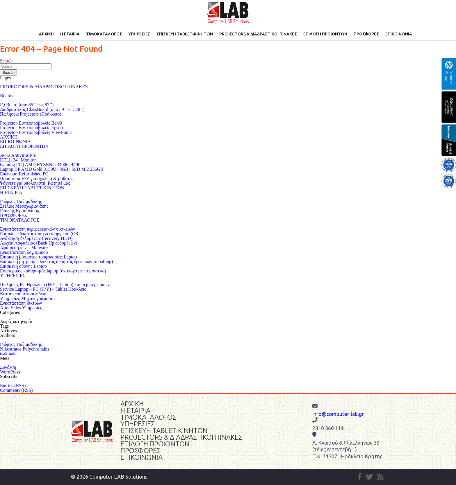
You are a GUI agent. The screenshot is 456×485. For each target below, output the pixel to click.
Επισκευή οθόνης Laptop (23, 266)
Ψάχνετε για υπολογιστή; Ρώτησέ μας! (36, 183)
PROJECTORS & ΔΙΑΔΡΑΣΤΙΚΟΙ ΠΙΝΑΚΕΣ (258, 34)
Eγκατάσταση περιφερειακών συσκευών (37, 229)
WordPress (10, 371)
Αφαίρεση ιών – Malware (24, 247)
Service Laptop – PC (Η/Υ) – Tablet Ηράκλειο (43, 289)
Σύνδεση (8, 367)
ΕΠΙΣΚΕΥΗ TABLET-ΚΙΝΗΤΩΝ (185, 34)
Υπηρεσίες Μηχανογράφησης (27, 298)
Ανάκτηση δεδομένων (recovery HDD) (36, 238)
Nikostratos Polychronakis (24, 348)
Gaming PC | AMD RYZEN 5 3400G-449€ (40, 164)
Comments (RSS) (16, 390)
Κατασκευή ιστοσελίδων (23, 293)
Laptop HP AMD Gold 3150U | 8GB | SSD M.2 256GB (52, 169)
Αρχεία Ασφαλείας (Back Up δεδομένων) (38, 242)
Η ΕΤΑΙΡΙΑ (70, 34)
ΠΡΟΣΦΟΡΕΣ (366, 34)
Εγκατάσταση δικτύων (21, 303)
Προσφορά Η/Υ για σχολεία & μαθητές (36, 178)
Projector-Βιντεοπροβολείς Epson (31, 127)
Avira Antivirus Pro (18, 155)
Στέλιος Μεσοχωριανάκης (24, 206)
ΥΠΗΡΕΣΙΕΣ (139, 34)
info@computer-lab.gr (338, 414)
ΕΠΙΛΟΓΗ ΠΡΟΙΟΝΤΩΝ (325, 34)
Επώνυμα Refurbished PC (24, 173)
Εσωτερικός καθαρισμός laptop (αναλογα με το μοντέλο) (53, 270)
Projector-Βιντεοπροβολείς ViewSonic (36, 132)
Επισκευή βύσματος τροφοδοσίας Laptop (38, 256)
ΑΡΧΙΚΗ (46, 34)
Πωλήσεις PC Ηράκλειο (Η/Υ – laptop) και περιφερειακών (55, 284)
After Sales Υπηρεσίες (21, 307)
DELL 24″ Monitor (18, 159)
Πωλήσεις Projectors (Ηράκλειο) (30, 114)
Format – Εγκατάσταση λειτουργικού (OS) (40, 233)
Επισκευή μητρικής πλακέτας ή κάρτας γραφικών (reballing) (56, 261)
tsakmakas (9, 353)
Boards (6, 95)
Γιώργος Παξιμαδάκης (21, 201)
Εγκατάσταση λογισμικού (24, 252)
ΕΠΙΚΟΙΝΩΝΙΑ (398, 34)
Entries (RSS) (13, 385)
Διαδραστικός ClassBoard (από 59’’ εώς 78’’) (42, 109)
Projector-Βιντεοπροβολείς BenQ (31, 123)
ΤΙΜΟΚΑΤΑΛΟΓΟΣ (104, 34)
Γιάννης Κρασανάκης (20, 210)
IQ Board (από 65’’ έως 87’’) (27, 104)
